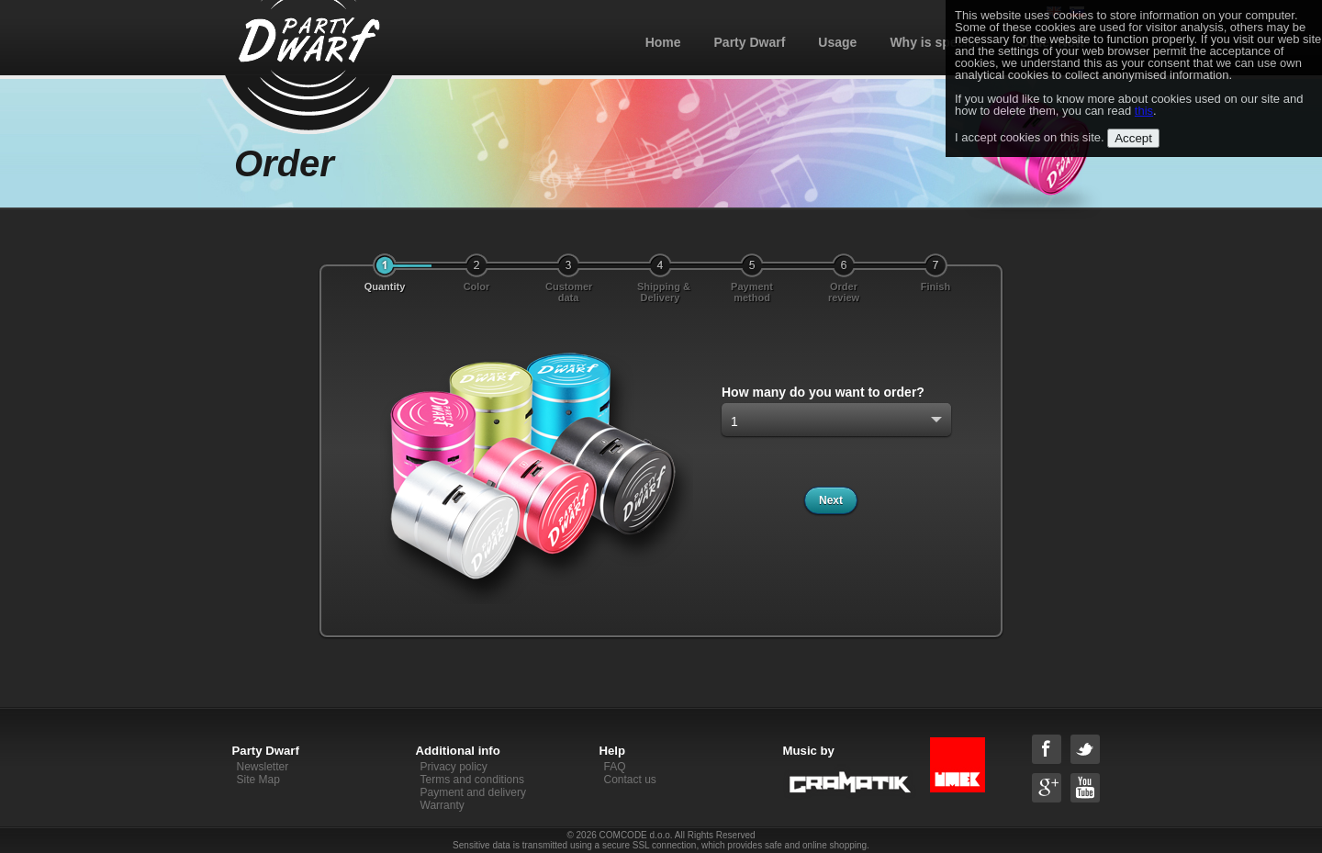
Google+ (1046, 787)
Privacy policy (453, 766)
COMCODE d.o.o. (636, 835)
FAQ (615, 766)
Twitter (1085, 749)
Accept (1133, 138)
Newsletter (263, 766)
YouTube (1085, 787)
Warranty (442, 805)
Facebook (1046, 749)
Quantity (385, 286)
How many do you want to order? (823, 392)
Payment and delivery (473, 792)
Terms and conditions (472, 779)
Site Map (258, 779)
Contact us (630, 779)
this (1144, 111)
